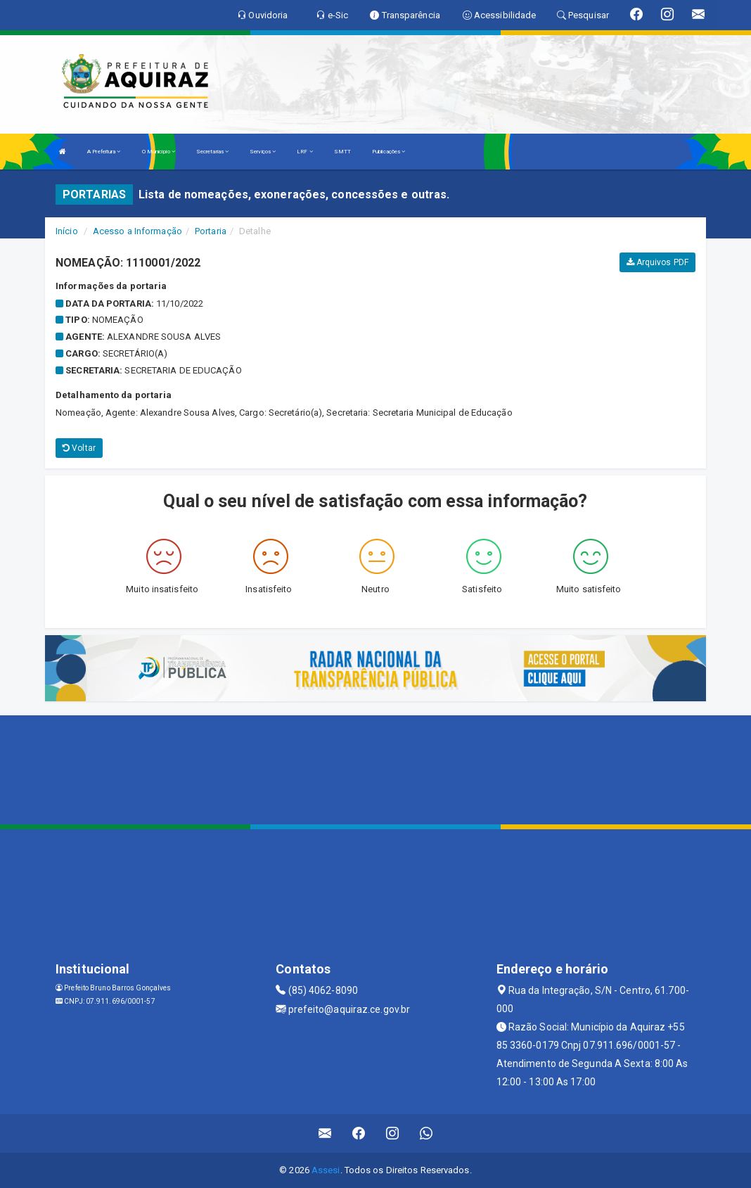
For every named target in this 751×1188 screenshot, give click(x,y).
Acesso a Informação (137, 231)
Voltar (79, 448)
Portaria (210, 231)
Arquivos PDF (657, 262)
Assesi (326, 1170)
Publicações (388, 151)
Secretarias (212, 151)
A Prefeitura (103, 151)
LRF (305, 151)
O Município (158, 151)
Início (67, 231)
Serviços (263, 151)
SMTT (342, 151)
